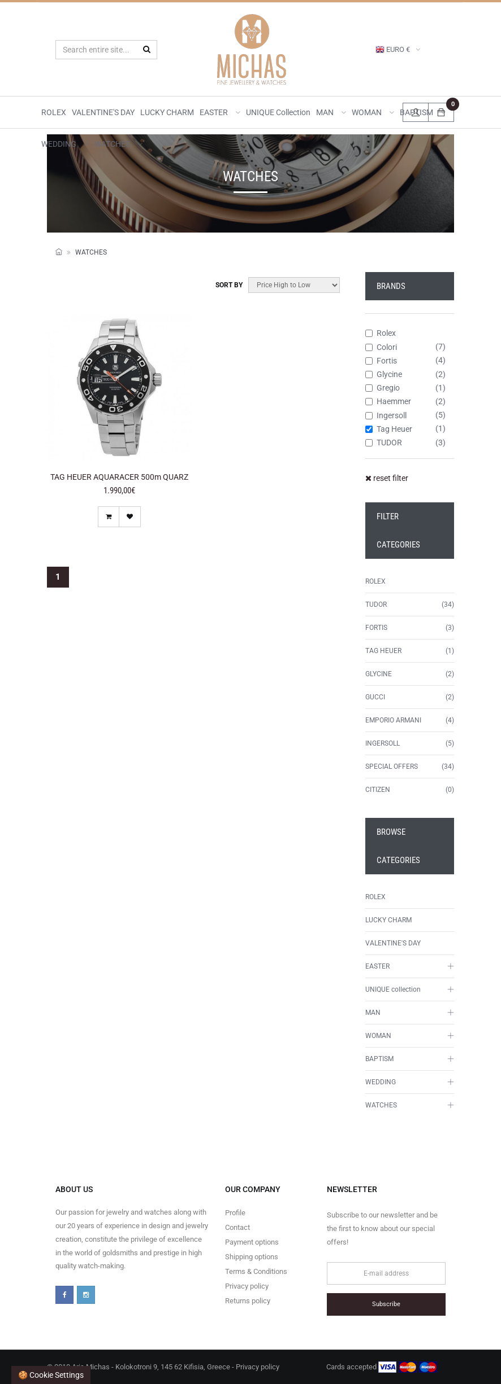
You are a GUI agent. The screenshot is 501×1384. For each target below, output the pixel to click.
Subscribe (386, 1304)
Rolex (380, 333)
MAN (331, 112)
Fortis (381, 360)
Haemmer (388, 401)
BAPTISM (379, 1059)
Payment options (252, 1242)
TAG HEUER (383, 651)
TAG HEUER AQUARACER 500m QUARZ (119, 476)
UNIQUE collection (278, 112)
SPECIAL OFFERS (391, 766)
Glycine (383, 374)
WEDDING (65, 143)
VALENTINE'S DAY (103, 112)
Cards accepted (381, 1367)
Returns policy (247, 1301)
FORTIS (376, 628)
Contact (237, 1227)
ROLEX (53, 112)
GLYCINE (378, 674)
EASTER (220, 112)
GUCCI (375, 697)
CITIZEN (377, 790)
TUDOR (383, 442)
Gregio (382, 387)
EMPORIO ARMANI (393, 720)
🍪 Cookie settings (51, 1374)
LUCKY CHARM (167, 112)
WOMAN (373, 112)
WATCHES (118, 143)
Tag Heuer (388, 428)
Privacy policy (247, 1286)
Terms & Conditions (256, 1271)
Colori (381, 347)
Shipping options (251, 1256)
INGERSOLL (382, 743)
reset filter (386, 478)
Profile (235, 1212)
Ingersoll (386, 415)
